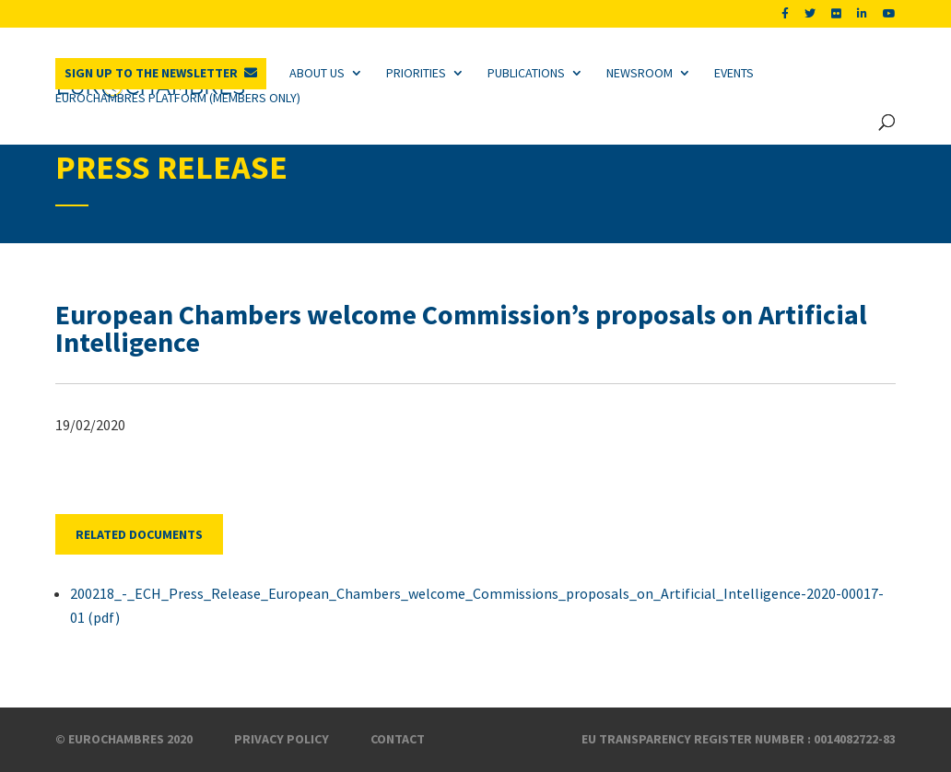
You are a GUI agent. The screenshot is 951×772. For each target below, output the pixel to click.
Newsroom (639, 72)
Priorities (416, 72)
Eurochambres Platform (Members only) (177, 97)
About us (317, 72)
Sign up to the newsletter (151, 72)
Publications (526, 72)
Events (734, 72)
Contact (397, 739)
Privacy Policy (281, 739)
